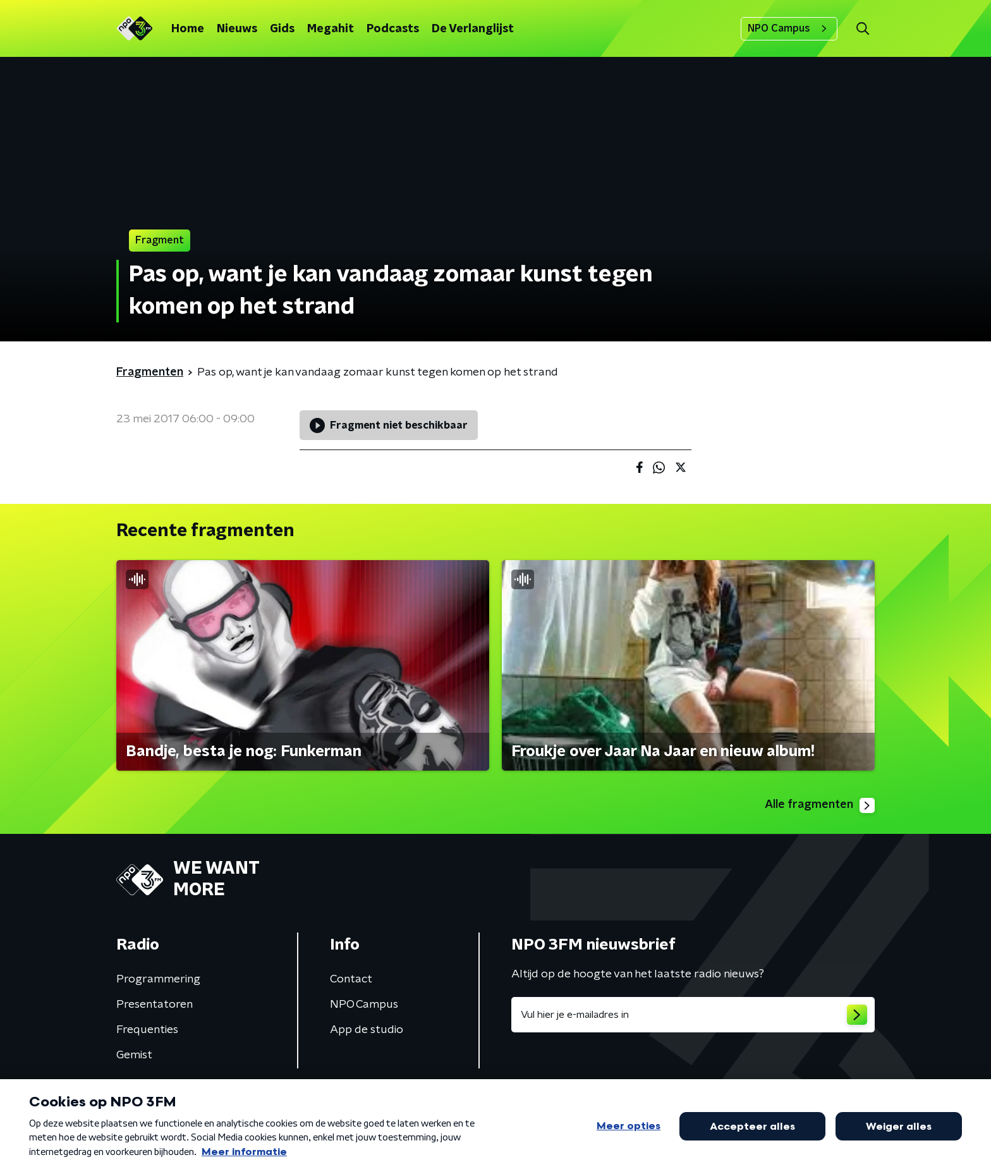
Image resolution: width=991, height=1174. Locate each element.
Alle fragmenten (820, 805)
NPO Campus (789, 28)
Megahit (330, 29)
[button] (862, 28)
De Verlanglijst (473, 29)
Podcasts (393, 29)
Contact (351, 979)
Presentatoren (154, 1004)
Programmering (158, 979)
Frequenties (147, 1030)
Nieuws (237, 29)
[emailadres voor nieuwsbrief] (693, 1014)
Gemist (134, 1055)
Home (187, 29)
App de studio (366, 1030)
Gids (282, 29)
